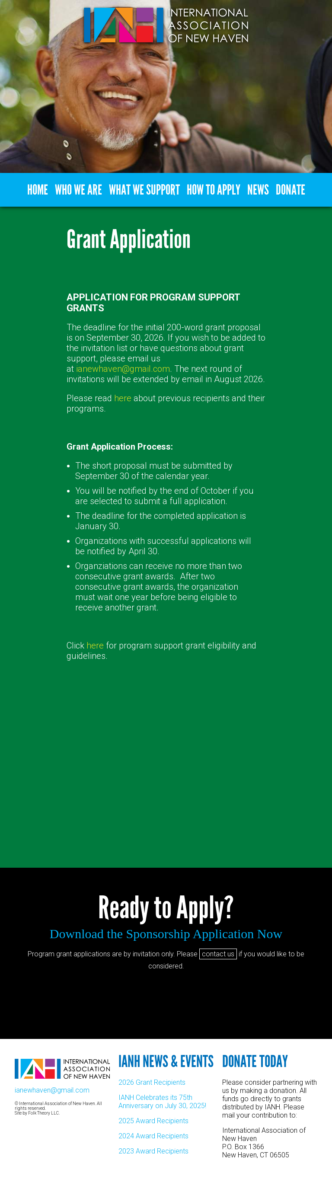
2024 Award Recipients (153, 1136)
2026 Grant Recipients (151, 1082)
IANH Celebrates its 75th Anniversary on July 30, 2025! (162, 1101)
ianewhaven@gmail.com (123, 369)
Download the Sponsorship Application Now (166, 934)
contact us (218, 954)
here (122, 398)
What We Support (144, 190)
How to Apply (213, 190)
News (258, 190)
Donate (290, 190)
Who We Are (78, 190)
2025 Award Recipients (153, 1121)
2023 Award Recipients (153, 1151)
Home (37, 190)
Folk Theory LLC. (44, 1113)
